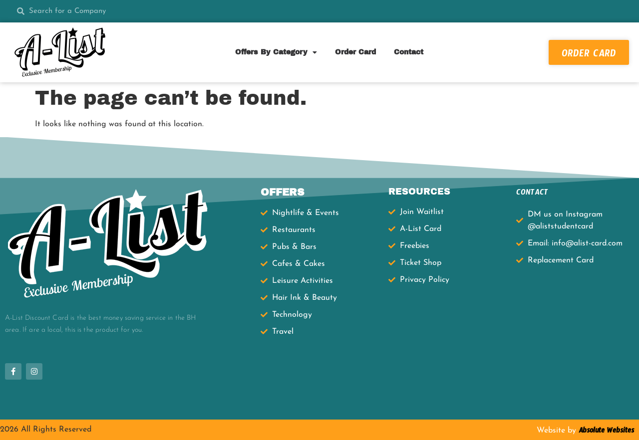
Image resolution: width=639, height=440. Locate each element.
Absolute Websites (605, 432)
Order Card (355, 52)
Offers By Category (276, 52)
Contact (408, 52)
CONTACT (532, 194)
